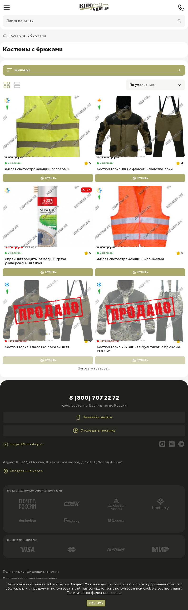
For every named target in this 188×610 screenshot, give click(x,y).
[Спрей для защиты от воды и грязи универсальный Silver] (48, 222)
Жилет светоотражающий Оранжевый (130, 270)
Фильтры (94, 70)
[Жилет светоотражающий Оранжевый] (140, 222)
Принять (96, 603)
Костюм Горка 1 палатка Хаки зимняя (37, 363)
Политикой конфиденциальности (94, 593)
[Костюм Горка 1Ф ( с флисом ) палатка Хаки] (140, 127)
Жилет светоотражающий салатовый (37, 175)
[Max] (162, 460)
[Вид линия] (17, 85)
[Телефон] (181, 7)
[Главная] (94, 7)
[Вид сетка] (6, 85)
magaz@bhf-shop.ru (23, 460)
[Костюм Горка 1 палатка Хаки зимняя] (48, 321)
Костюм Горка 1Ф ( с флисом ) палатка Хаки (135, 175)
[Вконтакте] (172, 460)
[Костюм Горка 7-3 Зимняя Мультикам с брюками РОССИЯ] (140, 321)
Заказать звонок (94, 433)
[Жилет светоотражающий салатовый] (48, 127)
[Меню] (6, 7)
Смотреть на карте (23, 487)
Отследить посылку (94, 446)
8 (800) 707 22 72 (94, 414)
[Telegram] (181, 460)
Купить (48, 184)
